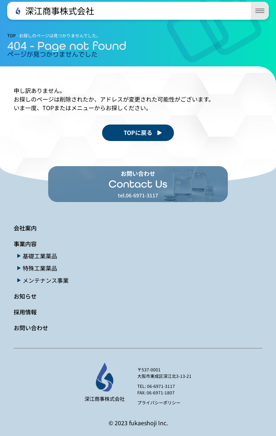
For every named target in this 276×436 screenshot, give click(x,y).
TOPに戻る (138, 132)
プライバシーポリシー (158, 402)
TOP (11, 35)
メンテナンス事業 (46, 280)
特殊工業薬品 (40, 268)
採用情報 (25, 312)
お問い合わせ (31, 327)
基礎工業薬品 (40, 256)
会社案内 (25, 228)
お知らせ (25, 296)
